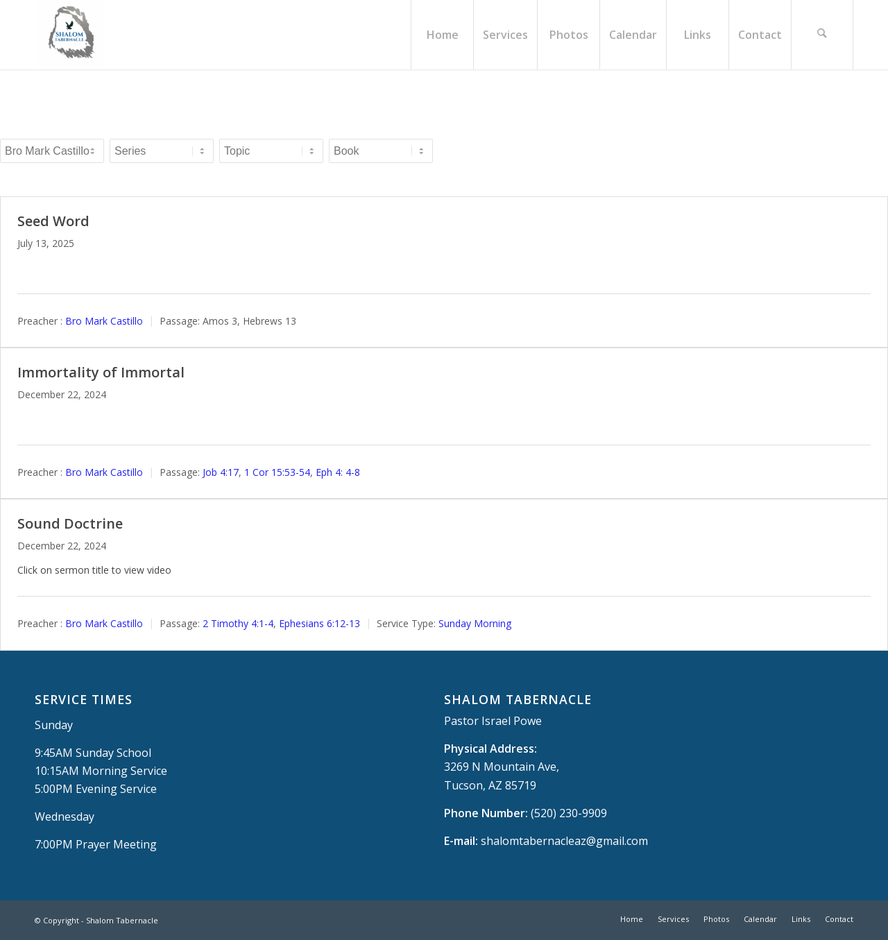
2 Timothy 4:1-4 (238, 623)
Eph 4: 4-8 (338, 472)
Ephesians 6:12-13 (319, 623)
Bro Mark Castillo (104, 320)
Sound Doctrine (70, 523)
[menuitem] (442, 34)
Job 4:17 (221, 472)
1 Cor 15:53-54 (277, 472)
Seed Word (53, 221)
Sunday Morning (474, 623)
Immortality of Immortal (101, 372)
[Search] (822, 34)
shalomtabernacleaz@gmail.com (564, 840)
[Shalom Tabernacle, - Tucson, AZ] (69, 34)
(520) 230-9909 (569, 813)
